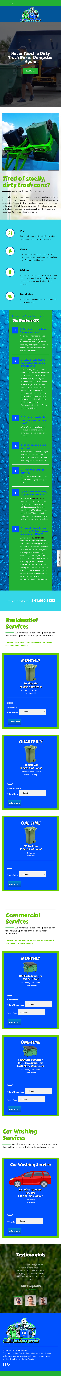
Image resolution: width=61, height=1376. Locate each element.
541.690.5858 (43, 600)
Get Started (30, 71)
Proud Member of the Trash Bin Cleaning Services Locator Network (27, 1353)
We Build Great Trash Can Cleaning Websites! (19, 1359)
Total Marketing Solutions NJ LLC (38, 1356)
